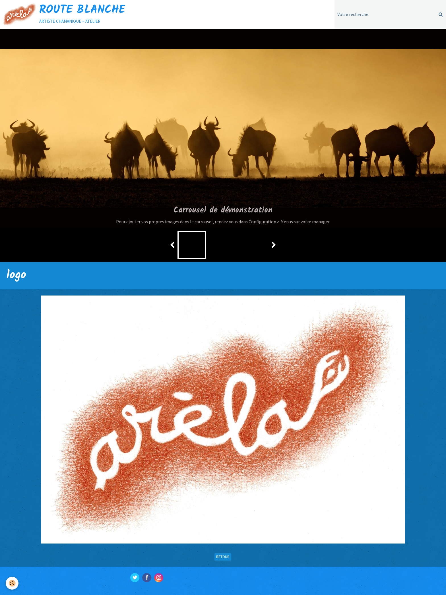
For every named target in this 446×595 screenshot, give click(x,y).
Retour (223, 556)
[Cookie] (12, 583)
